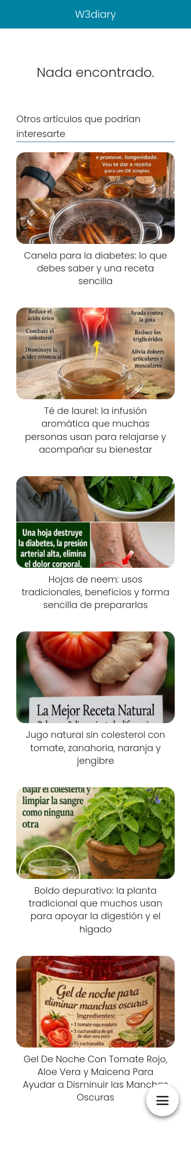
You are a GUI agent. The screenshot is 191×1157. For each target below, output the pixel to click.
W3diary (95, 14)
